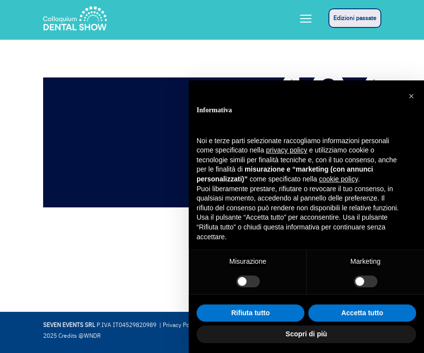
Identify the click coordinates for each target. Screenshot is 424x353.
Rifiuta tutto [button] (250, 313)
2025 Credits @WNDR (72, 336)
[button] (411, 96)
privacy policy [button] (286, 150)
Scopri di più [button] (306, 334)
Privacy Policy (181, 325)
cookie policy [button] (338, 179)
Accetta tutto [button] (362, 313)
